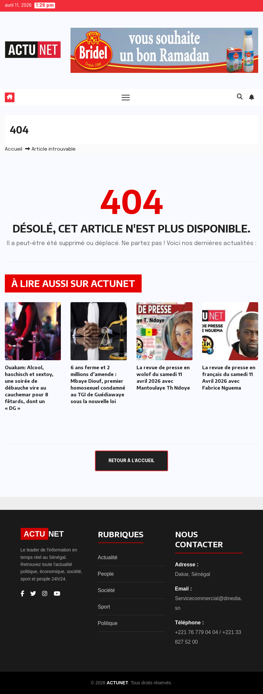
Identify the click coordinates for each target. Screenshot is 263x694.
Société (106, 590)
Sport (104, 607)
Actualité (107, 557)
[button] (240, 97)
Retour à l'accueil (131, 461)
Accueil (13, 149)
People (106, 574)
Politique (107, 623)
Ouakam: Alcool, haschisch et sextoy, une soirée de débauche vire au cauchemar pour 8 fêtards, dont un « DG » (29, 387)
